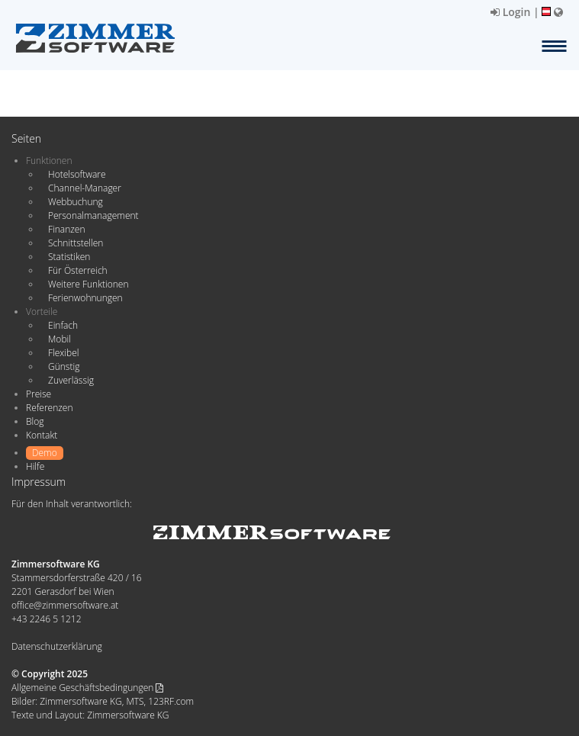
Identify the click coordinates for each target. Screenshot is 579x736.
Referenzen (49, 407)
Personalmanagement (93, 215)
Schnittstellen (75, 242)
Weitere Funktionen (88, 284)
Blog (35, 421)
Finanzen (66, 229)
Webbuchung (75, 201)
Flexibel (63, 352)
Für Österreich (78, 270)
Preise (38, 393)
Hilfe (35, 466)
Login (510, 12)
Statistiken (69, 256)
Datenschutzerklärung (56, 646)
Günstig (63, 366)
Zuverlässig (71, 380)
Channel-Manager (84, 188)
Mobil (59, 339)
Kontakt (41, 435)
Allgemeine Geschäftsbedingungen (87, 687)
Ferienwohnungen (85, 297)
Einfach (63, 325)
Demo (44, 452)
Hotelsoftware (77, 174)
